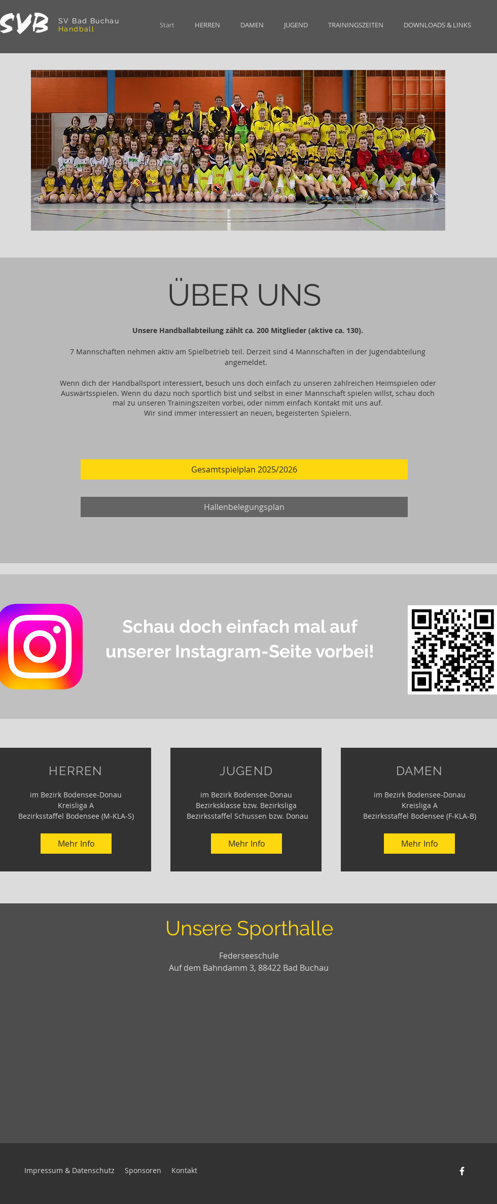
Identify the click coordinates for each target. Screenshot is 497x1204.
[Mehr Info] (76, 843)
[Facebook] (462, 1171)
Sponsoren (143, 1170)
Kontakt (327, 403)
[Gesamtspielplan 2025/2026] (244, 469)
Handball (76, 29)
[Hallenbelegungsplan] (244, 507)
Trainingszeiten (194, 403)
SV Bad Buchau (90, 21)
